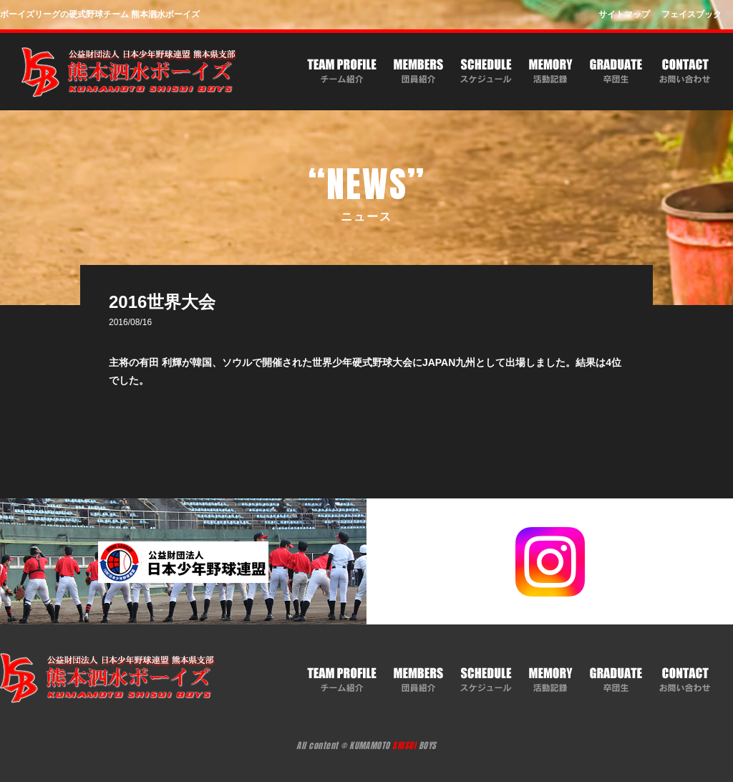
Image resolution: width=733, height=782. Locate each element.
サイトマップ (624, 14)
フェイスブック (691, 14)
